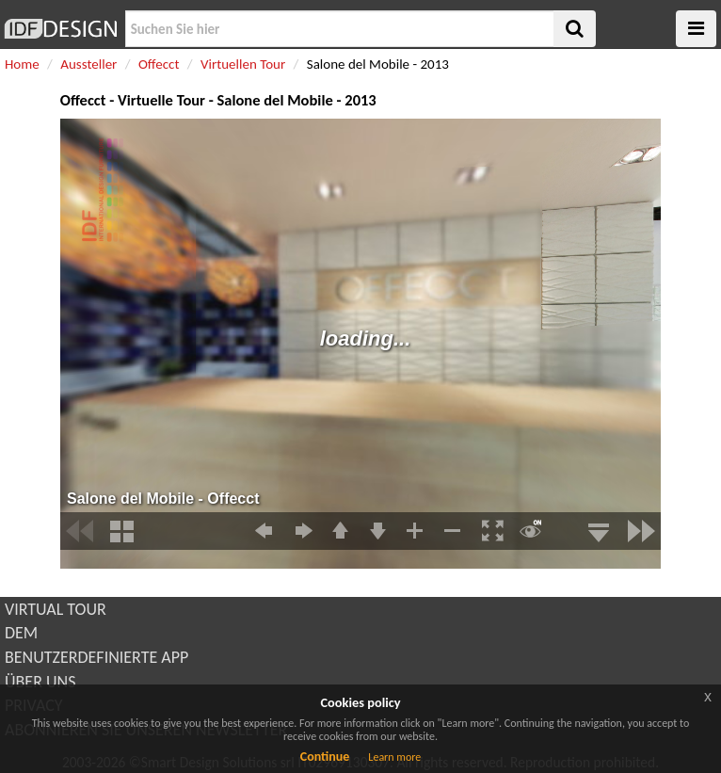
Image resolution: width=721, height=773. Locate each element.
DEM (21, 632)
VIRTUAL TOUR (55, 609)
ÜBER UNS (40, 681)
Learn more (394, 757)
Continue (325, 757)
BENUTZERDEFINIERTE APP (96, 657)
